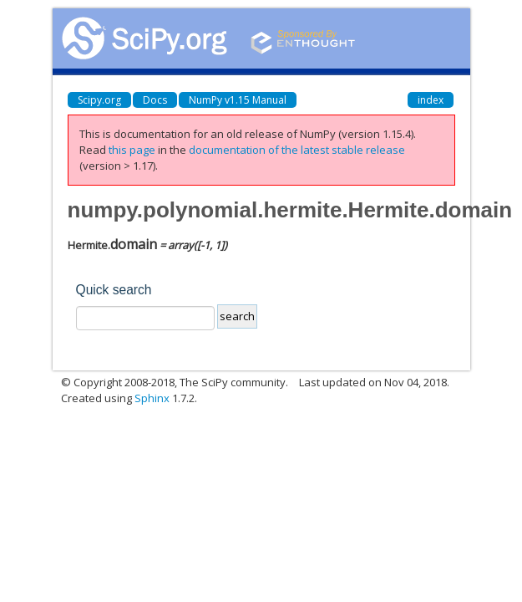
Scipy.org (99, 100)
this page (132, 149)
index (430, 100)
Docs (155, 100)
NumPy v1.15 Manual (237, 100)
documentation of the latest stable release (297, 149)
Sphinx (152, 398)
